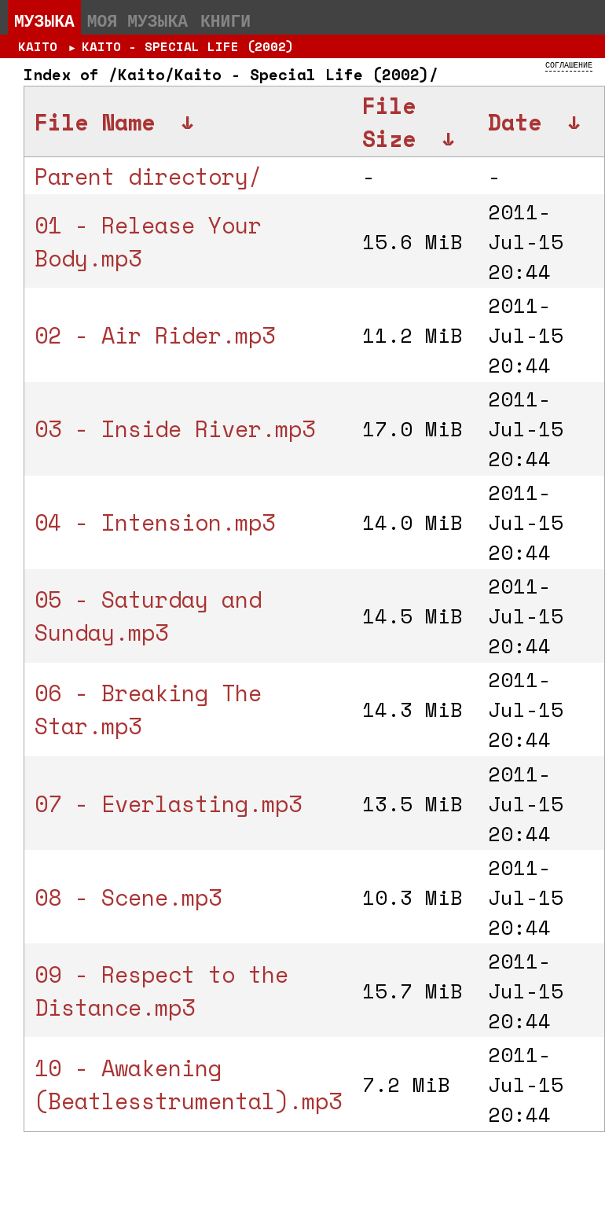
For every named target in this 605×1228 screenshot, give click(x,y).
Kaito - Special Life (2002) (188, 46)
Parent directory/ (148, 176)
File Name (95, 121)
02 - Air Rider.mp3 (155, 334)
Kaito (37, 46)
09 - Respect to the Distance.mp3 (161, 991)
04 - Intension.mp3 (155, 522)
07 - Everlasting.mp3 (168, 803)
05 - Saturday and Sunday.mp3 (148, 616)
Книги (225, 20)
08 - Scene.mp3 (128, 897)
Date (514, 121)
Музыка (44, 20)
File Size (389, 122)
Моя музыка (137, 20)
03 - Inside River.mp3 (175, 428)
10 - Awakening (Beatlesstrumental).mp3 (188, 1084)
